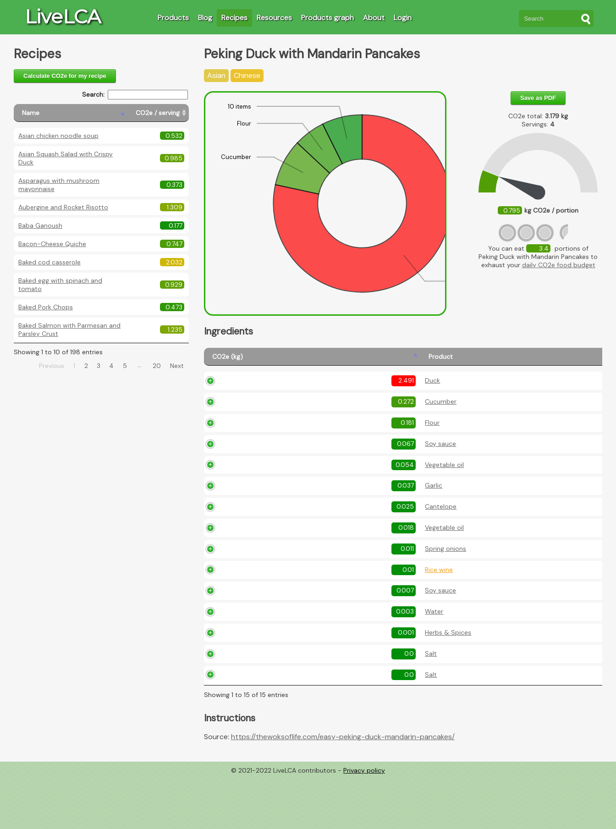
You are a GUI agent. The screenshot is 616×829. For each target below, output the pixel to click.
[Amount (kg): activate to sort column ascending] (321, 361)
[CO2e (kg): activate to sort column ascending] (225, 361)
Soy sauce (266, 463)
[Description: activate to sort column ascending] (478, 361)
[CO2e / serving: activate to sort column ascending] (158, 113)
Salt (257, 705)
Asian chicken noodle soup (58, 136)
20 (157, 366)
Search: (135, 94)
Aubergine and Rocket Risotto (63, 207)
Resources (274, 17)
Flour (258, 442)
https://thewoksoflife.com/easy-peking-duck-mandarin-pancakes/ (343, 788)
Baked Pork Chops (45, 307)
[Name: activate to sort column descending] (70, 113)
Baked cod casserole (49, 262)
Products (173, 17)
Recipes (234, 17)
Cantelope (266, 537)
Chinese (247, 75)
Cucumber (266, 421)
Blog (205, 17)
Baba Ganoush (40, 225)
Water (260, 652)
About (374, 17)
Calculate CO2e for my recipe (64, 75)
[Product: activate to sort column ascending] (271, 361)
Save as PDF (538, 97)
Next (177, 366)
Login (403, 17)
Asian (216, 75)
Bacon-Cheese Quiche (52, 244)
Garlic (259, 510)
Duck (258, 394)
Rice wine (265, 610)
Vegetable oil (270, 483)
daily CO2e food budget (558, 265)
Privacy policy (364, 822)
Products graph (327, 17)
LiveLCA (63, 16)
